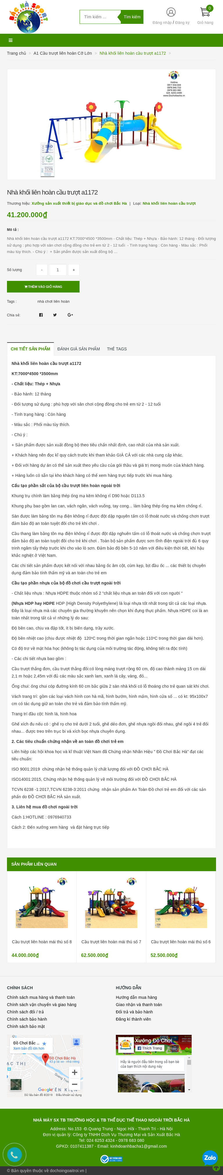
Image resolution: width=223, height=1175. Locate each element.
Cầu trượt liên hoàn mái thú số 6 (181, 941)
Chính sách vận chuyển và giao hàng (41, 1004)
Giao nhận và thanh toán (139, 1004)
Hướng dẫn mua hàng (136, 997)
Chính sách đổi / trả (25, 1012)
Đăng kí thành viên (133, 1019)
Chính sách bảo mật (26, 1026)
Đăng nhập (162, 22)
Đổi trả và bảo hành (134, 1012)
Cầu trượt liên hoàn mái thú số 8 (42, 941)
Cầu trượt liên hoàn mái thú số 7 (111, 941)
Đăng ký (182, 22)
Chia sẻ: (13, 315)
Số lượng (14, 270)
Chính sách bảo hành (27, 1019)
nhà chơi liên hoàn (53, 301)
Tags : (12, 301)
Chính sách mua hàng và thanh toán (41, 997)
